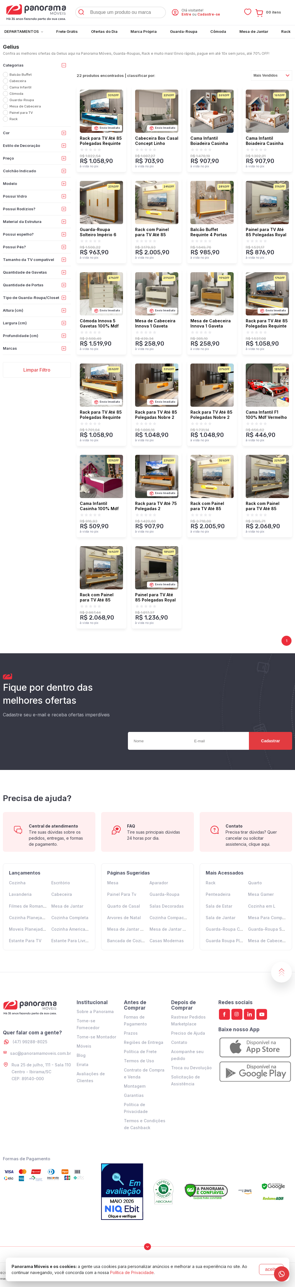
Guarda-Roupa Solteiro (271, 929)
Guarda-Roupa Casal (227, 929)
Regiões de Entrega (143, 1042)
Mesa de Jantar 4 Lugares (134, 929)
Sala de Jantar (220, 917)
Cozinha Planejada (28, 917)
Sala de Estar (219, 906)
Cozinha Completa (69, 917)
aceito (271, 1269)
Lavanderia (20, 894)
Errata (82, 1064)
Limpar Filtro (36, 370)
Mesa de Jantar (67, 906)
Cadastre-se (208, 14)
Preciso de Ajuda (188, 1033)
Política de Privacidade (132, 1272)
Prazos (131, 1033)
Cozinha (17, 882)
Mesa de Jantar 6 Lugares (176, 929)
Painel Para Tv (121, 894)
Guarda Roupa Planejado (231, 940)
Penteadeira (218, 894)
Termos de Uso (139, 1060)
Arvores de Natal (124, 917)
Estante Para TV (25, 940)
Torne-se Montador (96, 1036)
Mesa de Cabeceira (268, 940)
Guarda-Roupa (164, 894)
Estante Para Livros (70, 940)
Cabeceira (61, 894)
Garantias (134, 1095)
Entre (186, 14)
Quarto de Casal (123, 906)
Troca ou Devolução (191, 1067)
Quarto (255, 882)
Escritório (60, 882)
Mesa (112, 882)
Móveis (84, 1046)
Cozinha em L (261, 906)
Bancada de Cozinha (128, 940)
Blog (81, 1055)
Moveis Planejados (28, 929)
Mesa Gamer (261, 894)
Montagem (134, 1086)
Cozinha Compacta (169, 917)
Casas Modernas (167, 940)
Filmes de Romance (28, 906)
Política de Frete (140, 1051)
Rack (210, 882)
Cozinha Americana (70, 929)
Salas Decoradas (167, 906)
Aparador (159, 882)
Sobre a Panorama (95, 1011)
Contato (179, 1042)
